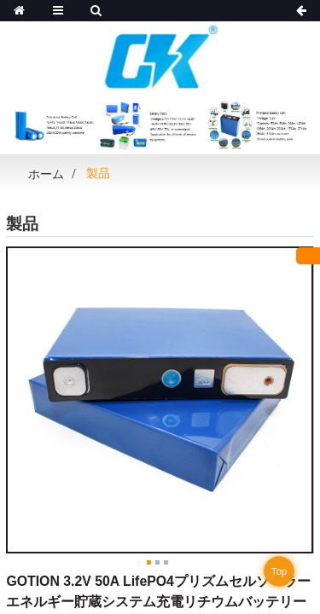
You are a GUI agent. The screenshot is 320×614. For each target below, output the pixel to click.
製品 (98, 173)
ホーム (46, 174)
